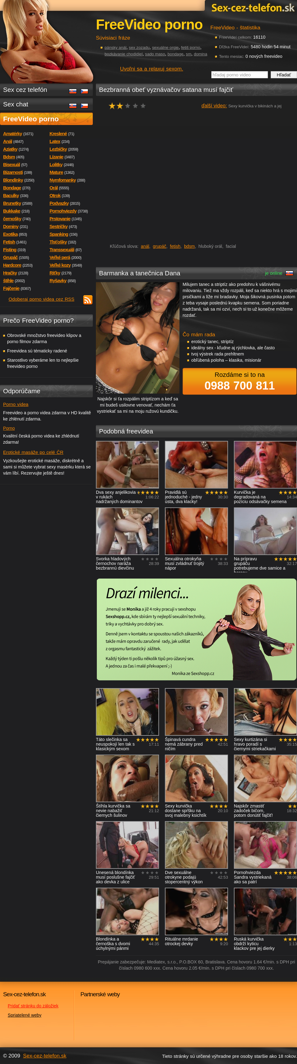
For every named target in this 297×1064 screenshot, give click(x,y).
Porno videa (15, 404)
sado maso (155, 54)
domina (200, 54)
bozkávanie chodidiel (124, 54)
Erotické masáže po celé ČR (33, 452)
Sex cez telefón (25, 89)
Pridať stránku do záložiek (33, 1005)
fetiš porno (190, 47)
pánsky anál (116, 47)
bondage (175, 54)
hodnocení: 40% (129, 106)
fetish (175, 246)
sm (189, 54)
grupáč (159, 246)
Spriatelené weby (24, 1015)
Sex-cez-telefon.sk (252, 7)
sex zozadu (139, 47)
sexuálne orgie (165, 47)
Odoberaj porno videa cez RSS (42, 299)
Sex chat (15, 104)
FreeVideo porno (31, 119)
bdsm (189, 246)
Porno (9, 428)
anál (145, 246)
